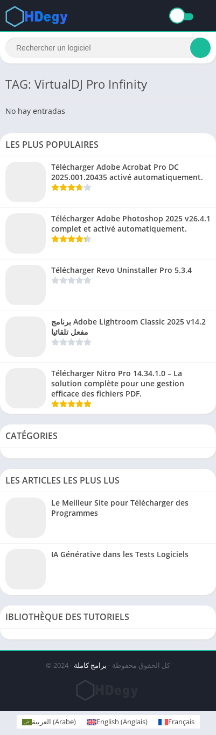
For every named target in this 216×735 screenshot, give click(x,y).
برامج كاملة (90, 665)
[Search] (108, 48)
